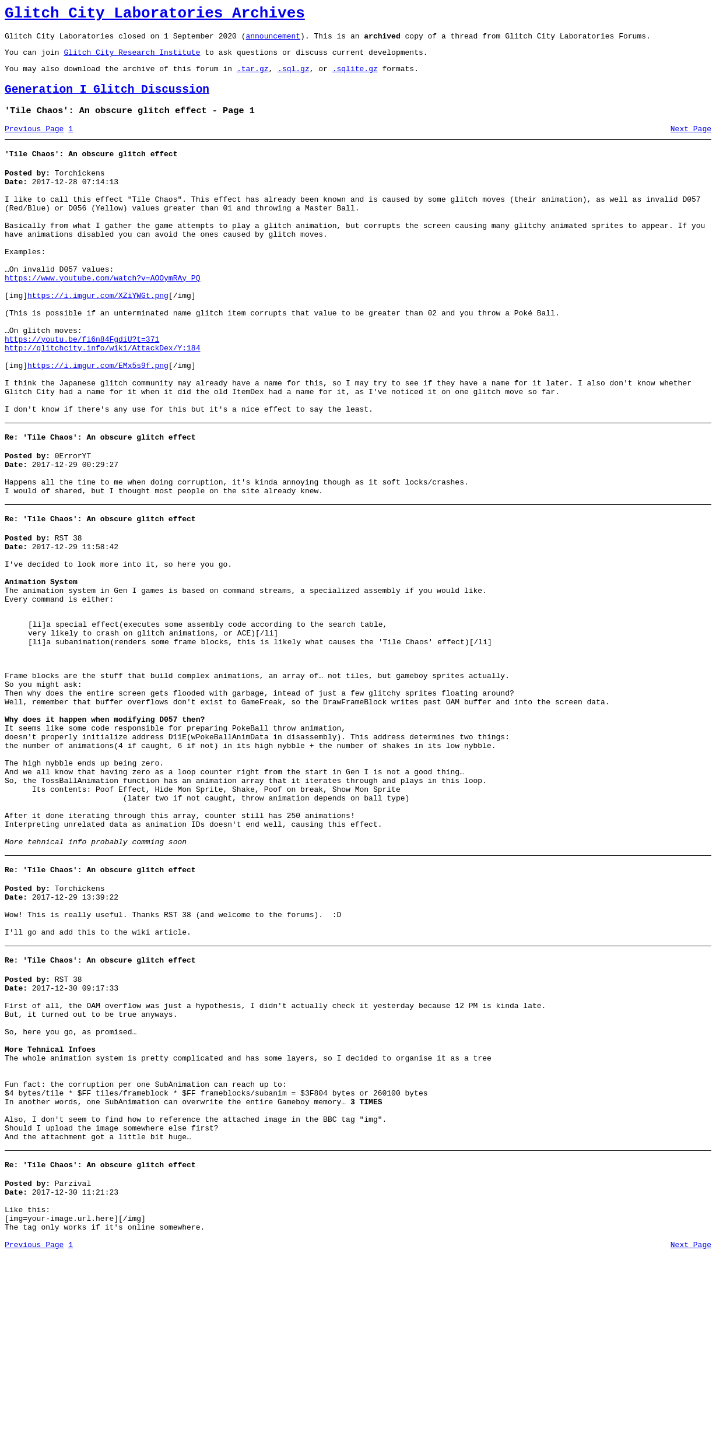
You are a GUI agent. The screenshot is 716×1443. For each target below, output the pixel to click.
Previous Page (34, 143)
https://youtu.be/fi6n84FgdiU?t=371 (82, 388)
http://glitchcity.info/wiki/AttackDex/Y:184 (102, 399)
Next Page (691, 143)
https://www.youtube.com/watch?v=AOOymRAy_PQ (102, 315)
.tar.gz (253, 77)
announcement (272, 41)
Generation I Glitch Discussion (107, 100)
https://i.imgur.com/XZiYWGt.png (98, 336)
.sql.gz (294, 77)
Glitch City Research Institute (132, 59)
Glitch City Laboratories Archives (155, 15)
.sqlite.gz (355, 77)
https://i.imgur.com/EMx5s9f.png (98, 420)
